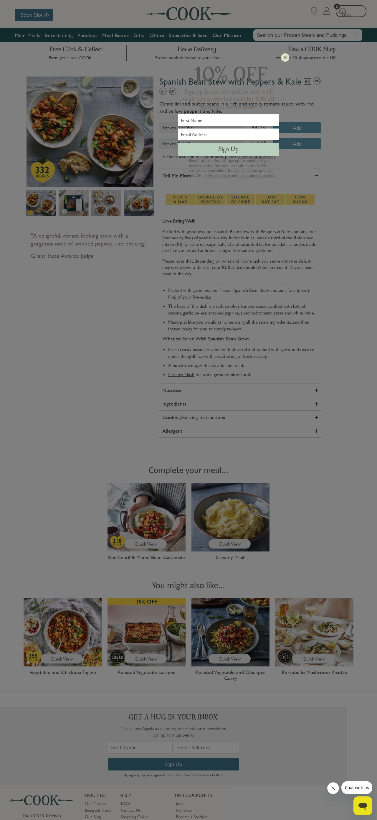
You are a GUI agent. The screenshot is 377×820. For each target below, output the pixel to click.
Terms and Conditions (256, 175)
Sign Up (228, 149)
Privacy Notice (217, 175)
